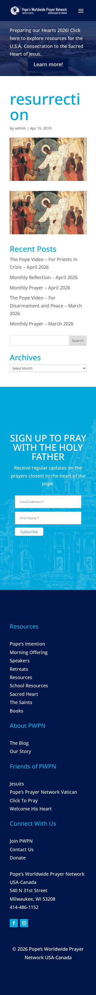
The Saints (21, 702)
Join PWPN (21, 841)
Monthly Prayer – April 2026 (40, 288)
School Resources (29, 685)
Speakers (20, 660)
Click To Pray (24, 800)
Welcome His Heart (31, 809)
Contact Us (22, 849)
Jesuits (17, 784)
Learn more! (48, 64)
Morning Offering (29, 652)
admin (20, 128)
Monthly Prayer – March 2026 (41, 324)
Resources (21, 677)
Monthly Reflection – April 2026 (44, 277)
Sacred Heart (24, 694)
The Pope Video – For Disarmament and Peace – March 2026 (46, 305)
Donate (18, 858)
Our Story (20, 751)
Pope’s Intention (27, 644)
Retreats (19, 669)
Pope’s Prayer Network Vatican (43, 792)
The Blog (19, 743)
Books (16, 711)
